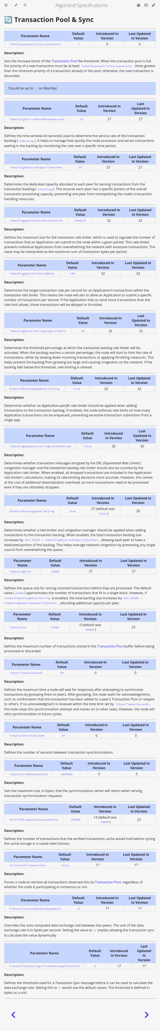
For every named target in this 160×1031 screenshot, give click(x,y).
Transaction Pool (64, 61)
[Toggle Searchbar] (25, 5)
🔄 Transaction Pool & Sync (49, 19)
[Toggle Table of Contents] (6, 5)
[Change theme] (15, 5)
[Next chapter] (146, 1015)
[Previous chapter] (13, 1015)
